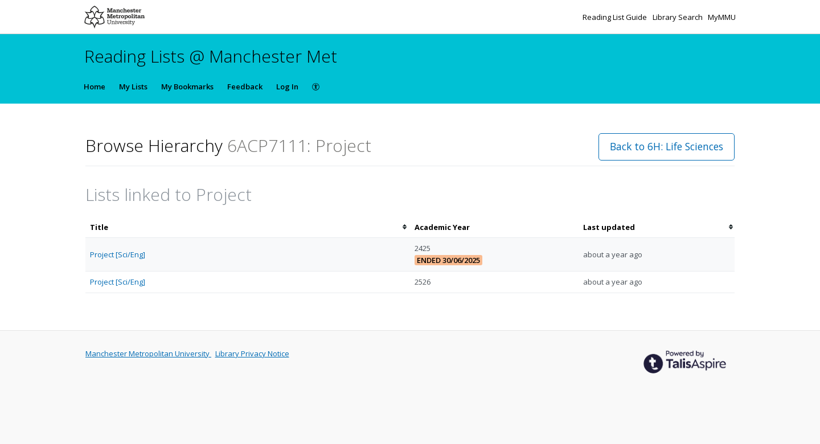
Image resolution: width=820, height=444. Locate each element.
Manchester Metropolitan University (148, 353)
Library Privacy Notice (252, 353)
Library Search (678, 17)
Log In (287, 86)
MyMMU (722, 17)
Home (94, 86)
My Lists (133, 86)
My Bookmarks (187, 86)
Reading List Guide (616, 17)
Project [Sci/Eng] (117, 254)
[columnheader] (247, 227)
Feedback (245, 86)
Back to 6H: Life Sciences (666, 146)
